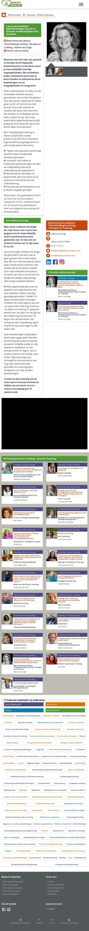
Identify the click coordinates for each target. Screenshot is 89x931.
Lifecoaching (59, 783)
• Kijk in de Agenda (10, 884)
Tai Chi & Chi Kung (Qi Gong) (51, 844)
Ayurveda (8, 722)
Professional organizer (49, 817)
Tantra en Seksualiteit (75, 844)
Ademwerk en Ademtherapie (28, 716)
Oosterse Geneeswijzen (16, 803)
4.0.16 (51, 921)
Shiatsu (45, 831)
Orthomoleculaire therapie (16, 810)
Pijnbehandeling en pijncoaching (19, 817)
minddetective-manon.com (63, 255)
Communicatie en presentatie (42, 736)
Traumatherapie (23, 851)
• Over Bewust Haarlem (12, 888)
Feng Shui (40, 749)
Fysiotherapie (8, 756)
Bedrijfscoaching (25, 722)
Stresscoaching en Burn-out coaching (19, 844)
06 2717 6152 (57, 245)
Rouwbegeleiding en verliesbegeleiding (20, 831)
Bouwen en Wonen (76, 722)
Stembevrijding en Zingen (34, 837)
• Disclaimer (51, 894)
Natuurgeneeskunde (75, 797)
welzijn (8, 710)
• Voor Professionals (11, 891)
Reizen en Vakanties (62, 824)
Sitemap (39, 921)
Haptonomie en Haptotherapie (54, 756)
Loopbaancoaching (77, 783)
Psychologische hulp (75, 817)
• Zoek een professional (12, 881)
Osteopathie (37, 810)
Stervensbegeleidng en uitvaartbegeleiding (67, 837)
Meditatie (36, 790)
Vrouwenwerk (35, 858)
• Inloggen (50, 908)
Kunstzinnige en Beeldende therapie (47, 770)
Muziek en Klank (78, 790)
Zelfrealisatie (80, 858)
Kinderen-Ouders (50, 763)
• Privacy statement (55, 884)
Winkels (62, 858)
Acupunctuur (8, 716)
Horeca (21, 763)
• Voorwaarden (52, 891)
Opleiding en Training (73, 803)
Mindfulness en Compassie (55, 790)
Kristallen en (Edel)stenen (15, 770)
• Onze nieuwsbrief (10, 894)
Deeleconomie (12, 743)
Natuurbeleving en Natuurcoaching (47, 797)
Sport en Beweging (11, 837)
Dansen (82, 736)
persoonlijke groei (13, 704)
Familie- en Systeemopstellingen (17, 749)
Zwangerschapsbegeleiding (66, 864)
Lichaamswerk (44, 783)
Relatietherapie (79, 824)
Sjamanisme (58, 831)
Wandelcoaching (50, 858)
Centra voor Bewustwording (17, 729)
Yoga (70, 858)
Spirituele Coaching (76, 831)
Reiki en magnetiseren (43, 824)
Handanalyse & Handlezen (28, 756)
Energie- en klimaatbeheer (71, 743)
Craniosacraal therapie (67, 736)
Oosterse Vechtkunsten (45, 803)
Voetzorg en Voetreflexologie (15, 858)
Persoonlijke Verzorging (74, 810)
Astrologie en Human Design (74, 716)
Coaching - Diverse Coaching (40, 14)
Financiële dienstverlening (60, 749)
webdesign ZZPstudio (69, 921)
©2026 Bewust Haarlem (20, 921)
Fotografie (80, 749)
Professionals (14, 14)
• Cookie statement (54, 888)
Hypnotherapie (33, 763)
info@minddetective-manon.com (66, 250)
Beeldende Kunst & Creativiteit (50, 722)
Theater (8, 851)
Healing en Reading (78, 756)
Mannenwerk (9, 790)
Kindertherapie (66, 763)
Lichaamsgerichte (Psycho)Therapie (19, 783)
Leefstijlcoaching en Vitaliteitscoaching (26, 776)
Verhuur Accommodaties (46, 851)
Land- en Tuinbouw (76, 770)
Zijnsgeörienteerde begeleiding (24, 864)
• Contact (50, 881)
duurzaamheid (53, 710)
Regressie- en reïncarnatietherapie (17, 824)
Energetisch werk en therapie (39, 743)
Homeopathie (9, 763)
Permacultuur (53, 810)
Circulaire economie (75, 729)
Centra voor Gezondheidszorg (47, 729)
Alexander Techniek (51, 716)
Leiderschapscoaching (69, 776)
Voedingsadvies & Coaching (72, 851)
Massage (23, 790)
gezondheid (52, 704)
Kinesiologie (80, 763)
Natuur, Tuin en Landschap (16, 797)
